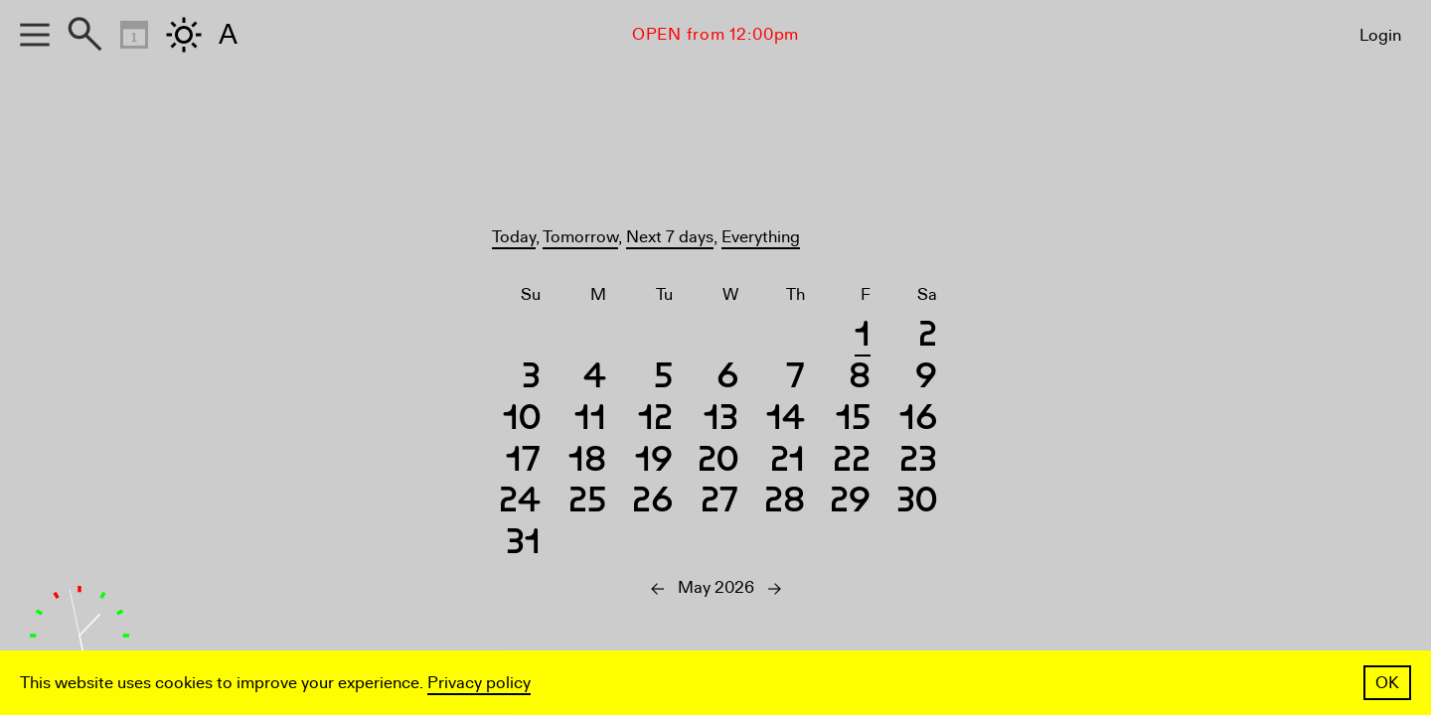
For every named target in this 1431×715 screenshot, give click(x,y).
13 (721, 420)
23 (918, 462)
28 (784, 503)
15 (853, 420)
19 (654, 462)
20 (718, 462)
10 (522, 420)
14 (785, 420)
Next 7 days (670, 236)
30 (916, 503)
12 (655, 420)
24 (520, 503)
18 (587, 462)
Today (514, 236)
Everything (760, 236)
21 (787, 462)
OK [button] (1387, 682)
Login (1380, 35)
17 (523, 462)
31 (523, 544)
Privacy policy (479, 682)
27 (719, 503)
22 (852, 462)
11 (590, 420)
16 (918, 420)
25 (587, 503)
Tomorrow (580, 236)
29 (850, 503)
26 (652, 503)
